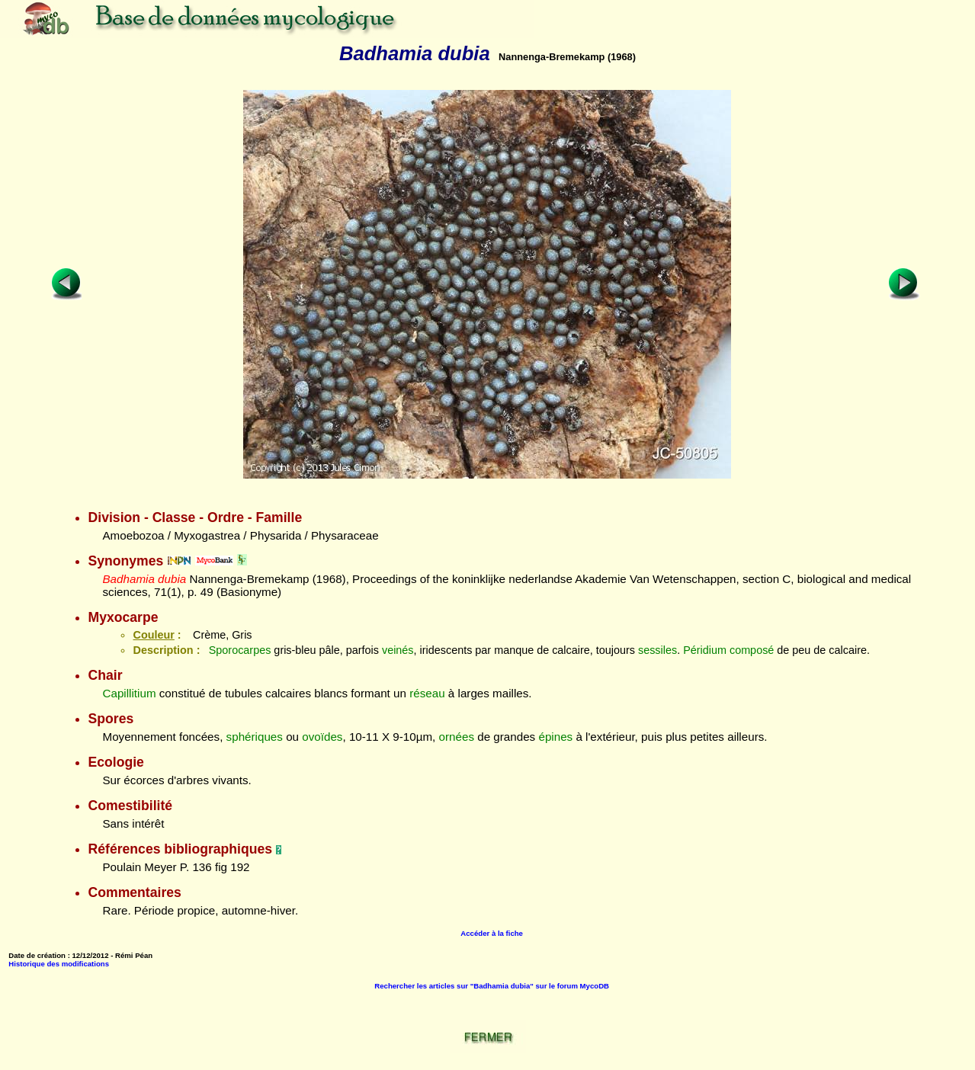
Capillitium (129, 693)
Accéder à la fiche (491, 933)
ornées (456, 736)
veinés (398, 650)
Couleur (153, 635)
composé (752, 650)
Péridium (704, 650)
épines (555, 736)
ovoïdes (322, 736)
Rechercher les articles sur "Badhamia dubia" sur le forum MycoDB (491, 986)
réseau (426, 693)
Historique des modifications (58, 963)
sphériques (254, 736)
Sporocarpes (240, 650)
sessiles (657, 650)
